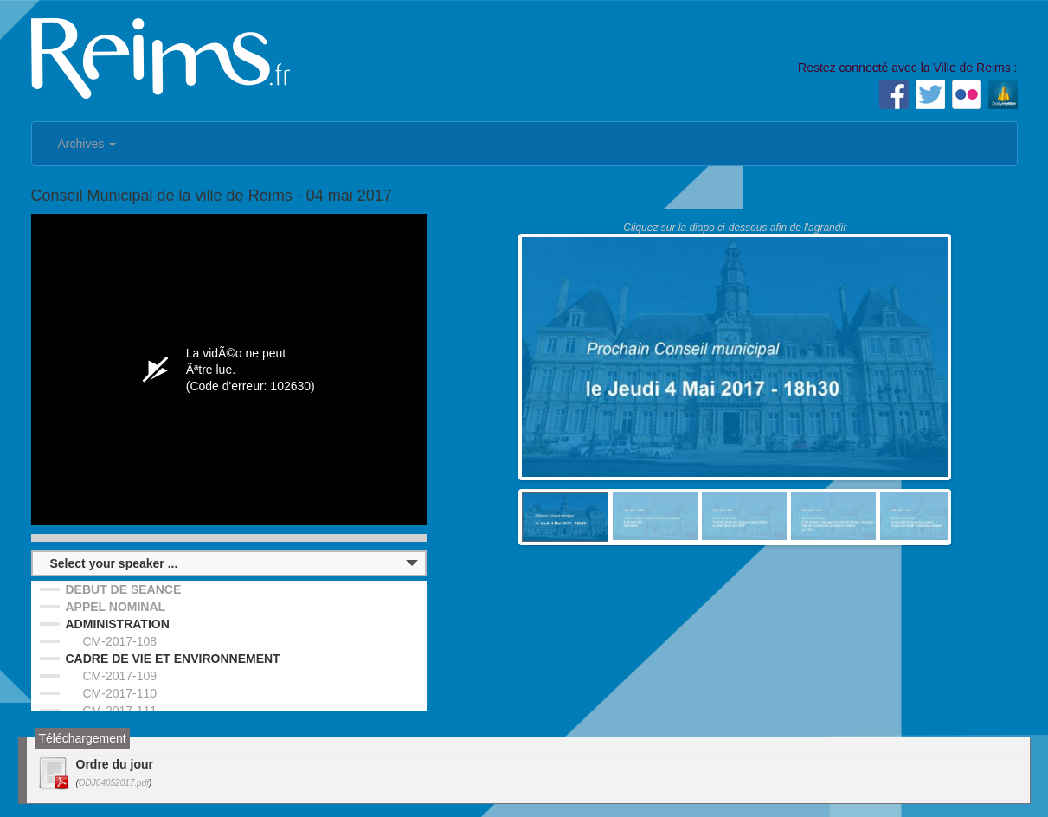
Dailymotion (1003, 94)
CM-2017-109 (120, 676)
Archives (87, 144)
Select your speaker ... (114, 563)
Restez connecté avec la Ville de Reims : (907, 67)
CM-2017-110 (120, 693)
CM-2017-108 (120, 641)
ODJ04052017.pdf (114, 783)
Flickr (966, 94)
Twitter (930, 94)
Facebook (894, 94)
